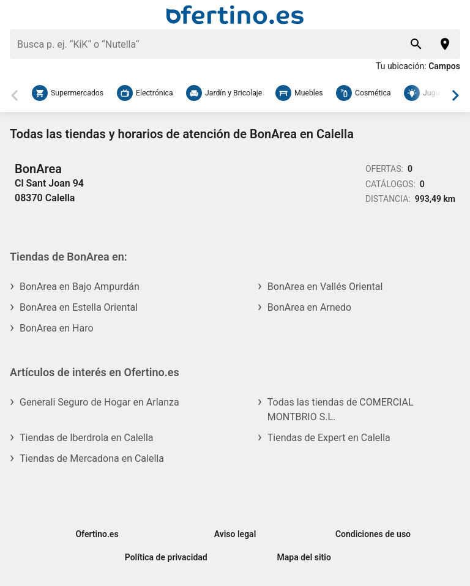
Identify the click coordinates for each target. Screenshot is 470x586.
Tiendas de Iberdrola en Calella (87, 437)
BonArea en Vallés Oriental (325, 286)
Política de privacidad (166, 557)
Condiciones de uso (373, 534)
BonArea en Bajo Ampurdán (80, 286)
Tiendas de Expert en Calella (328, 437)
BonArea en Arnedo (309, 307)
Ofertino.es (96, 534)
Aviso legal (235, 534)
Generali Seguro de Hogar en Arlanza (99, 402)
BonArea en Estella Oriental (79, 307)
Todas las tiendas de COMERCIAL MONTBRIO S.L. (340, 409)
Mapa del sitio (304, 557)
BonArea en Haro (57, 328)
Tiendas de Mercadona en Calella (92, 458)
